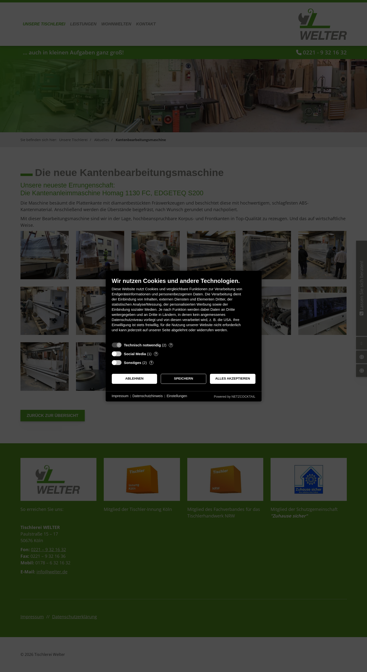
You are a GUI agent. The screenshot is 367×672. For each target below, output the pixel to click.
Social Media (135, 354)
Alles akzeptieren (232, 379)
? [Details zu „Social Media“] (156, 354)
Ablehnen (134, 379)
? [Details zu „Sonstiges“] (151, 362)
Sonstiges (132, 363)
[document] (183, 308)
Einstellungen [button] (177, 396)
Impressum (120, 396)
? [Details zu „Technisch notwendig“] (171, 345)
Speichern (183, 379)
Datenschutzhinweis (147, 396)
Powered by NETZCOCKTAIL (234, 396)
